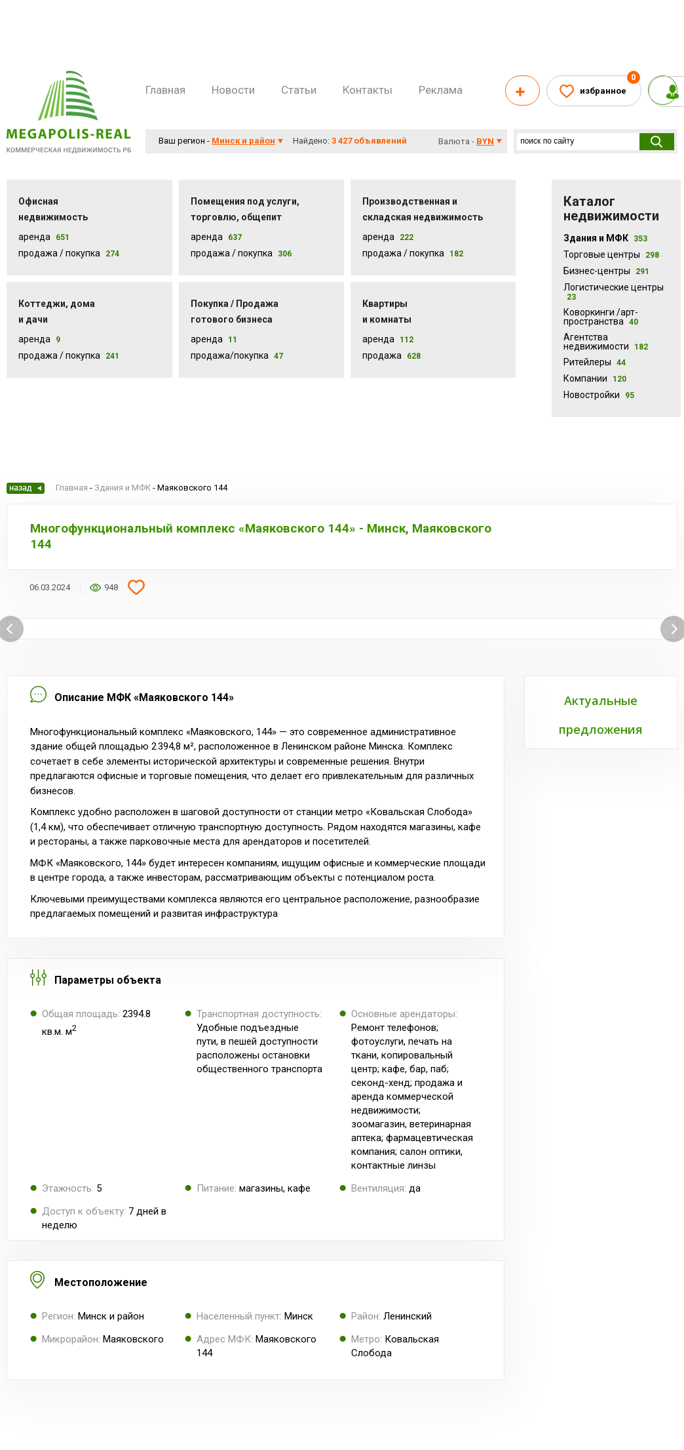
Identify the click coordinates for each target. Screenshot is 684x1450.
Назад (26, 488)
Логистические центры (613, 292)
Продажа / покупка (232, 253)
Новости (233, 89)
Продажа (382, 355)
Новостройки (598, 395)
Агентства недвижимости (605, 342)
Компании (594, 378)
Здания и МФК (605, 238)
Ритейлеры (594, 362)
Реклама (441, 89)
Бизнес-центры (606, 271)
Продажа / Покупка (59, 253)
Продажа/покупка (230, 355)
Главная (165, 89)
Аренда (34, 237)
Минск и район (243, 141)
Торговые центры (611, 254)
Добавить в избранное (136, 587)
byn (485, 141)
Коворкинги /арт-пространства (600, 317)
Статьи (298, 89)
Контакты (367, 89)
